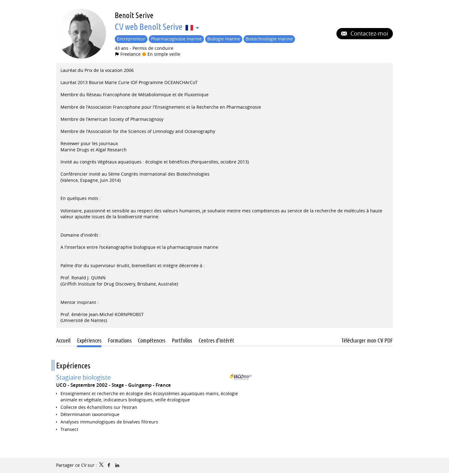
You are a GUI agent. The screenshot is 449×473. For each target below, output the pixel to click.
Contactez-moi (368, 33)
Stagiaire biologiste (83, 377)
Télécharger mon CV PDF (367, 340)
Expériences (73, 365)
